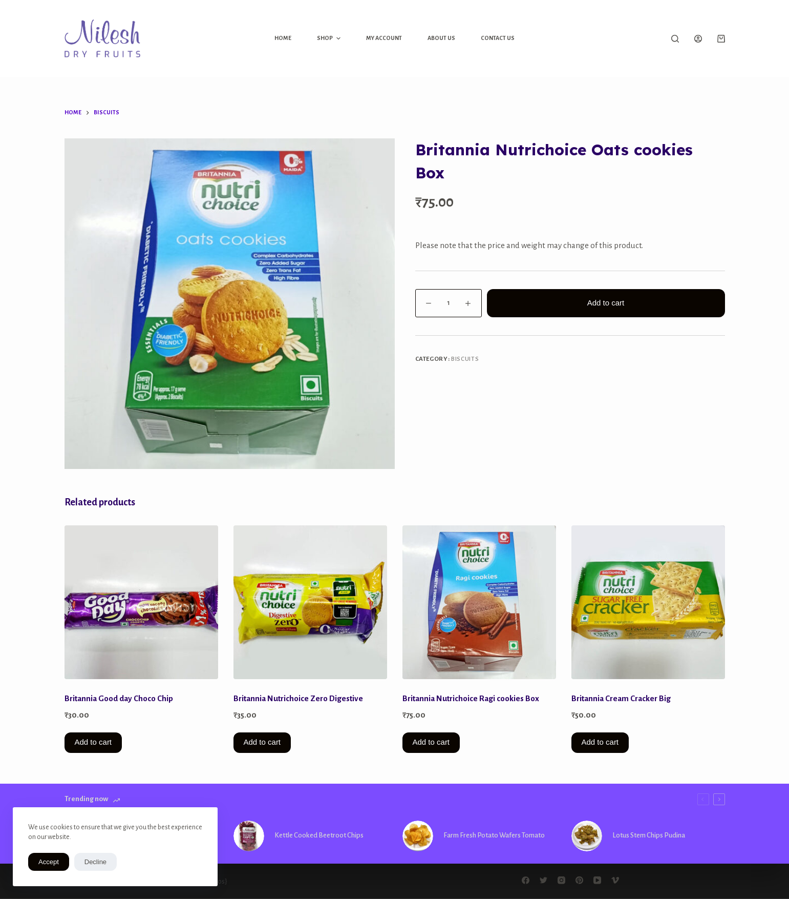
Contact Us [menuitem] (498, 38)
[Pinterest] (579, 880)
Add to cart (606, 302)
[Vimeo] (615, 880)
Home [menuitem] (282, 38)
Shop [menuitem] (330, 38)
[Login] (698, 39)
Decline (95, 862)
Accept (48, 862)
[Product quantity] (448, 303)
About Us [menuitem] (441, 38)
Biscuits (465, 359)
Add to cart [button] (93, 742)
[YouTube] (597, 880)
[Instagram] (561, 880)
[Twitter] (543, 880)
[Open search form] (675, 39)
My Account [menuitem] (384, 38)
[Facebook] (525, 880)
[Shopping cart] (721, 39)
